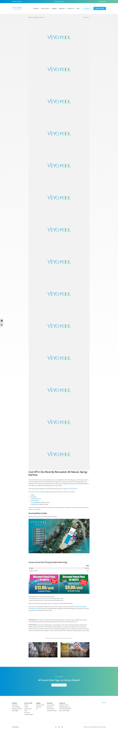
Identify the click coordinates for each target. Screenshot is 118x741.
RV (36, 708)
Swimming (78, 606)
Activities (35, 8)
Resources (61, 8)
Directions (49, 707)
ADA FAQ (43, 627)
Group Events (28, 708)
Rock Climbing (35, 500)
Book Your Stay (100, 8)
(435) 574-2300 (63, 705)
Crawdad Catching (36, 498)
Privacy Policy (103, 727)
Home (30, 17)
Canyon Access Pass (72, 488)
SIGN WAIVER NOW (59, 685)
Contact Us (70, 8)
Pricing (26, 705)
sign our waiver (65, 621)
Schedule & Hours (59, 1)
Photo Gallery (50, 708)
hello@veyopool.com (64, 707)
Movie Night (15, 710)
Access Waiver (102, 1)
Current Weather (17, 1)
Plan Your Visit (45, 8)
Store (78, 8)
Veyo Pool (104, 702)
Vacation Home (40, 705)
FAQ (25, 710)
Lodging (54, 8)
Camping (33, 502)
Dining (33, 504)
